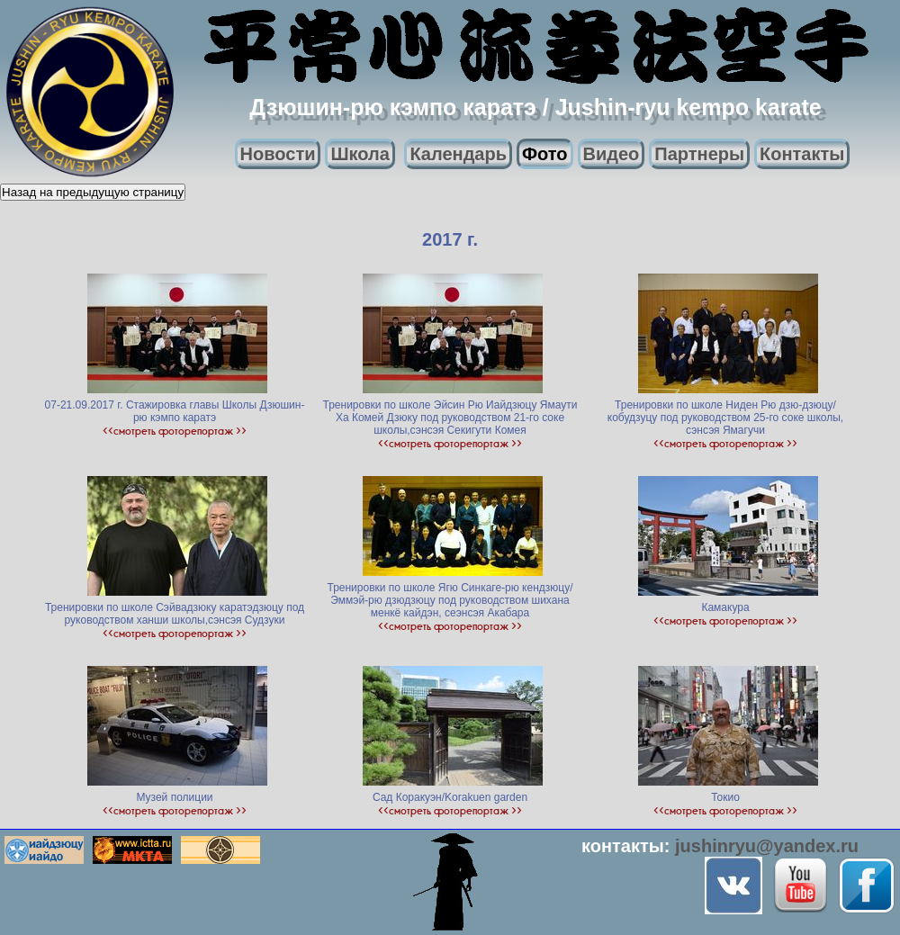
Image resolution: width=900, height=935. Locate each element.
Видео (611, 154)
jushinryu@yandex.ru (767, 846)
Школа (359, 154)
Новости (278, 154)
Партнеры (699, 154)
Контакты (802, 154)
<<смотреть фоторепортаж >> (175, 430)
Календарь (458, 154)
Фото (545, 154)
